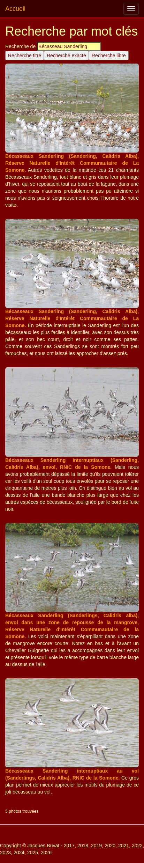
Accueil (15, 8)
